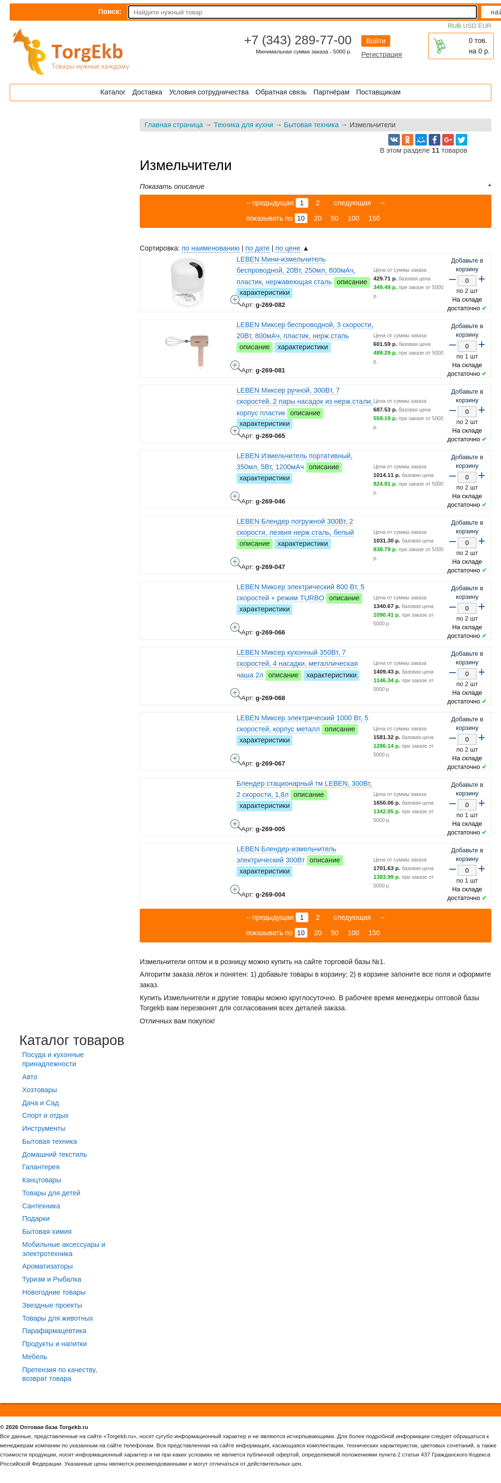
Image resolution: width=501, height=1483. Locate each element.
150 (374, 218)
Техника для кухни (243, 125)
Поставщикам (378, 92)
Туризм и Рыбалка (51, 1279)
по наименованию (210, 248)
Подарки (36, 1218)
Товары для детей (51, 1193)
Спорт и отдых (45, 1115)
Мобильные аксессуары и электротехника (63, 1249)
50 (335, 218)
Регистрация (381, 54)
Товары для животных (57, 1318)
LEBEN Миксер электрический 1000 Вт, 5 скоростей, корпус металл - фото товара (236, 759)
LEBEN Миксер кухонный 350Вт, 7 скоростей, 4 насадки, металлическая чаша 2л (297, 663)
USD (469, 25)
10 (301, 218)
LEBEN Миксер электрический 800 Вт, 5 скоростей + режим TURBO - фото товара (236, 628)
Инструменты (44, 1128)
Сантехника (41, 1206)
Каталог (112, 92)
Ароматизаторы (47, 1266)
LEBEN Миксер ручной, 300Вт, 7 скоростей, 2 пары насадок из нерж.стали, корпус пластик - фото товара (236, 431)
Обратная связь (280, 92)
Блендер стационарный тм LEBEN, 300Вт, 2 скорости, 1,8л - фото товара (236, 825)
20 (318, 218)
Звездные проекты (52, 1305)
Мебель (34, 1357)
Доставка (147, 92)
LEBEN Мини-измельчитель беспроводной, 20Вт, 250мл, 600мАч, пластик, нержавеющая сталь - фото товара (236, 300)
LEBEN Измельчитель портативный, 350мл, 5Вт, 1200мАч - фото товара (236, 497)
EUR (484, 25)
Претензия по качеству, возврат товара (59, 1374)
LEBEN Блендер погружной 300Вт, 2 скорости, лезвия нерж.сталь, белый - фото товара (236, 562)
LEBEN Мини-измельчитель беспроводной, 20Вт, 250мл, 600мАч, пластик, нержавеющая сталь (296, 270)
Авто (29, 1077)
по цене (288, 248)
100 (353, 218)
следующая (351, 203)
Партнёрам (332, 92)
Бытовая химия (47, 1231)
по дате (257, 248)
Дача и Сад (40, 1103)
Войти (375, 41)
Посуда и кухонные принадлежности (53, 1059)
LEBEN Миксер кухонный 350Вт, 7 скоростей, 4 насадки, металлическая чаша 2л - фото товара (236, 694)
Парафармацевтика (54, 1331)
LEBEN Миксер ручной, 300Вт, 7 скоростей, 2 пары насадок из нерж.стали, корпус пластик (305, 401)
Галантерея (41, 1167)
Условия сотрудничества (209, 92)
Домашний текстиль (54, 1154)
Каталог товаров (71, 1040)
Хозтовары (39, 1090)
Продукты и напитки (54, 1344)
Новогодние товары (54, 1292)
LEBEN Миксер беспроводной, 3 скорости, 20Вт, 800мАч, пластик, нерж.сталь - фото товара (236, 366)
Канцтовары (41, 1180)
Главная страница (174, 125)
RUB (454, 25)
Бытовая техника (311, 125)
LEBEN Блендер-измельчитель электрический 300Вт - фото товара (236, 890)
